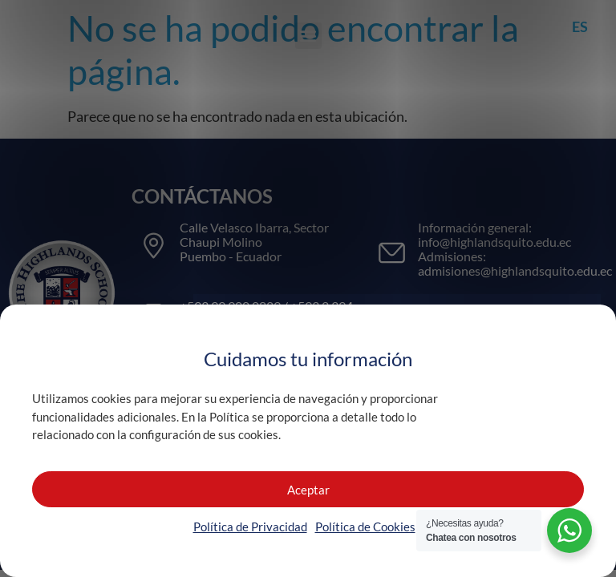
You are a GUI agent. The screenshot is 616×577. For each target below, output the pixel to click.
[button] (308, 35)
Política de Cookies (365, 526)
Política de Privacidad (250, 526)
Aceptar (308, 489)
